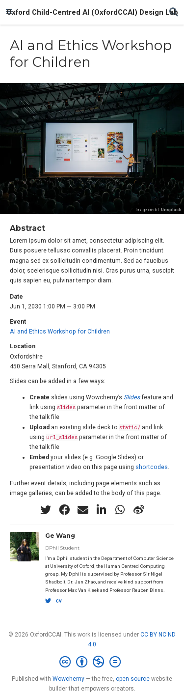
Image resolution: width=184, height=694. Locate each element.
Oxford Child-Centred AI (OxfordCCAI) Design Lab (92, 12)
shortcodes (151, 467)
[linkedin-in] (101, 509)
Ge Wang (60, 535)
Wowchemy (68, 678)
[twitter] (45, 509)
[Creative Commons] (92, 662)
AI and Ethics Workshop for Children (60, 331)
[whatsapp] (120, 509)
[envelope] (83, 509)
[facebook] (64, 509)
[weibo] (138, 509)
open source (133, 678)
